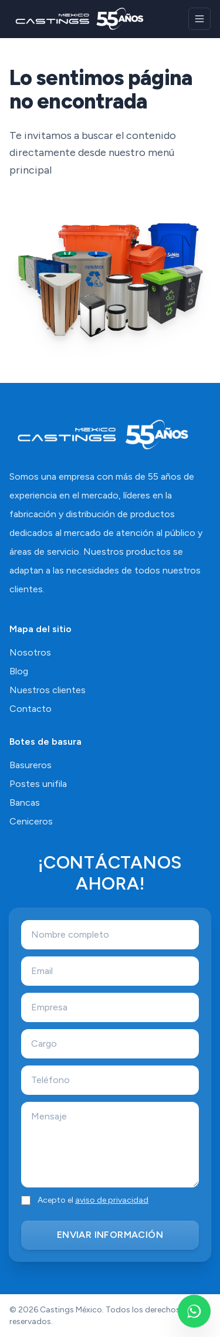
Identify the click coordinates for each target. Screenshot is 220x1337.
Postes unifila (38, 783)
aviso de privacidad (111, 1200)
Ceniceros (31, 821)
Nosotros (30, 652)
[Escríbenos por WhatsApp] (194, 1311)
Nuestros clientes (47, 689)
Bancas (24, 802)
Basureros (30, 765)
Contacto (30, 708)
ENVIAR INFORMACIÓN (110, 1234)
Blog (18, 671)
